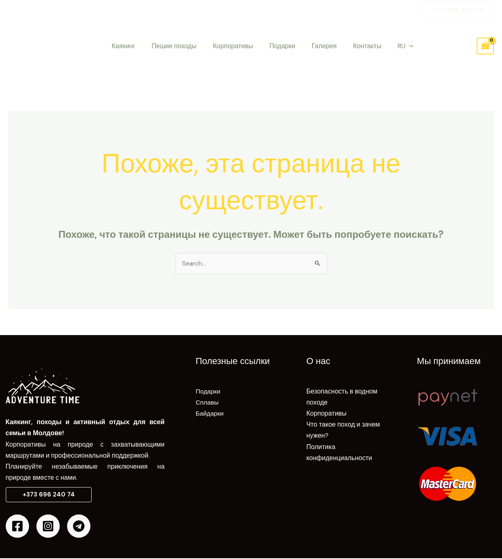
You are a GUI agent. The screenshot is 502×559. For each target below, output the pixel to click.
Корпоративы (225, 46)
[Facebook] (17, 527)
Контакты (349, 46)
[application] (388, 46)
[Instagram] (48, 527)
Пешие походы (169, 46)
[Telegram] (78, 527)
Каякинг (122, 46)
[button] (457, 10)
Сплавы (207, 402)
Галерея (309, 46)
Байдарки (210, 413)
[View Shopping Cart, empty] (485, 46)
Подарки (271, 46)
